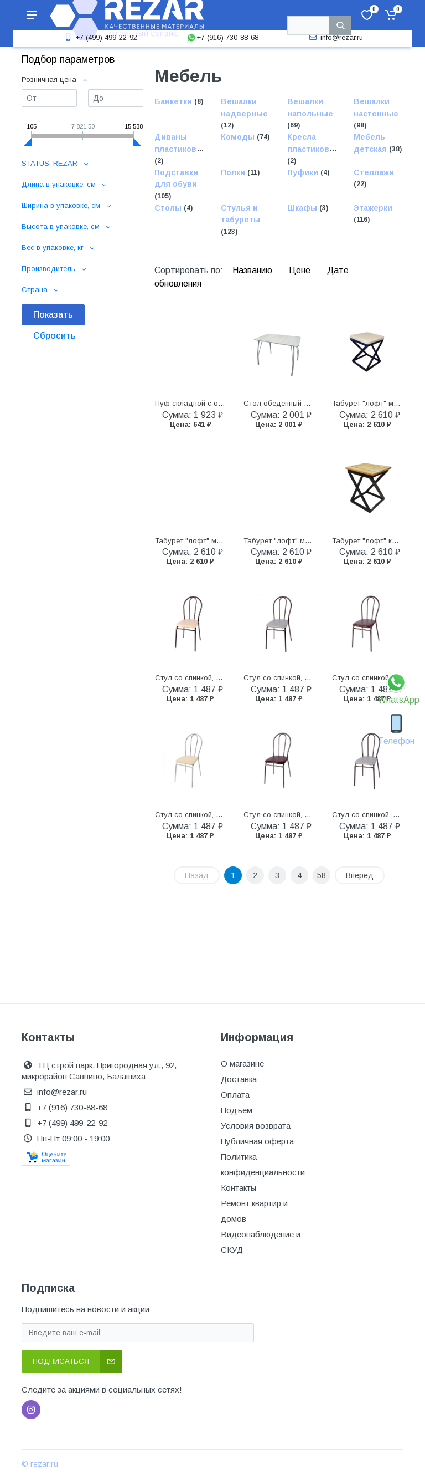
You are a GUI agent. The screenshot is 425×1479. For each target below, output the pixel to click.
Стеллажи (374, 172)
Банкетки (174, 102)
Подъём (236, 1110)
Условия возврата (256, 1125)
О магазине (242, 1063)
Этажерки (373, 207)
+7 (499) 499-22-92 (99, 37)
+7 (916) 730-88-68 (222, 37)
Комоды (239, 137)
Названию (253, 270)
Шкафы (303, 207)
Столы (169, 207)
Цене (301, 270)
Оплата (235, 1094)
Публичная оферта (257, 1141)
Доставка (239, 1079)
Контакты (238, 1187)
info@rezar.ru (335, 37)
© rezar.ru (40, 1464)
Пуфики (303, 172)
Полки (234, 172)
